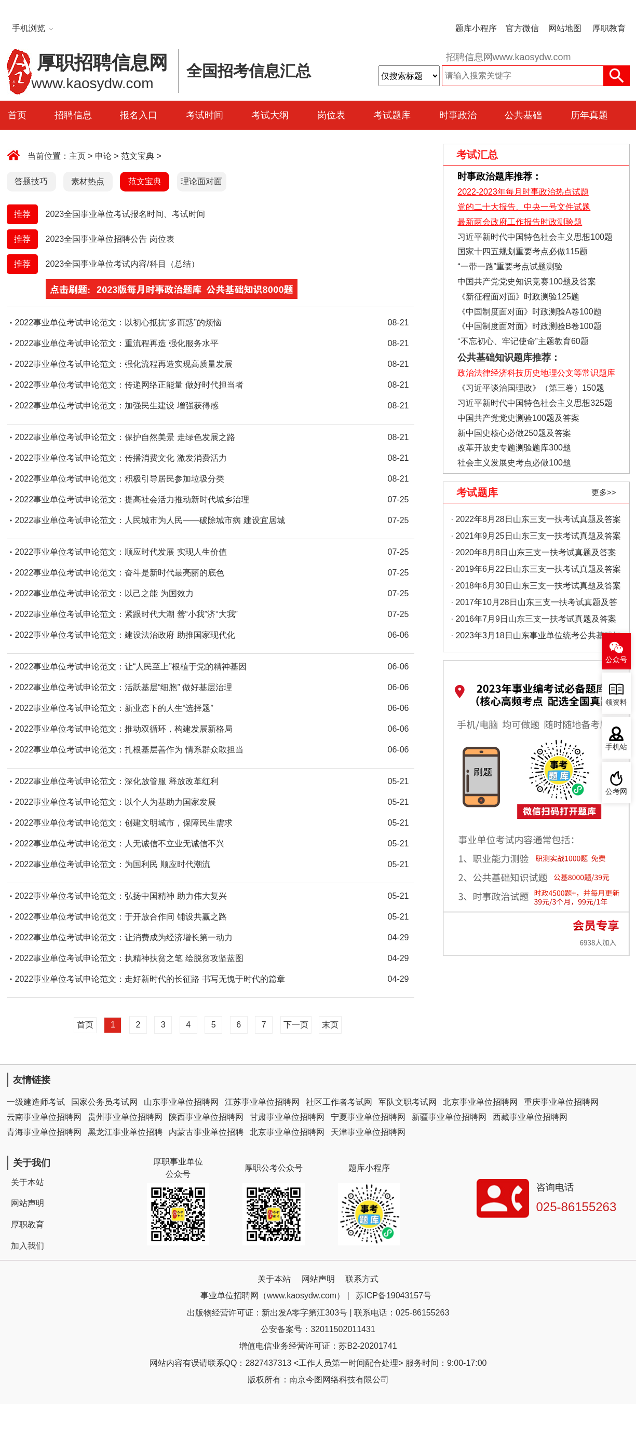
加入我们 (27, 1245)
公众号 (616, 660)
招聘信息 (73, 115)
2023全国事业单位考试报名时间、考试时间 (126, 214)
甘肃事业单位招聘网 (287, 1117)
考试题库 (392, 115)
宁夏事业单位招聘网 (368, 1117)
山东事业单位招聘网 (181, 1102)
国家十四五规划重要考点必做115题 (522, 251)
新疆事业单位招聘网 (449, 1117)
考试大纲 (270, 115)
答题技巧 (31, 181)
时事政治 (458, 115)
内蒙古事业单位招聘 (206, 1132)
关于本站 (27, 1182)
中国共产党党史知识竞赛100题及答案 (526, 281)
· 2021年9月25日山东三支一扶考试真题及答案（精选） (536, 537)
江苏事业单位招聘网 (262, 1102)
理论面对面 (201, 181)
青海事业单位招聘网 (44, 1132)
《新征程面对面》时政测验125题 (518, 296)
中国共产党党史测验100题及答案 (518, 418)
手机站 (616, 747)
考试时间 (204, 115)
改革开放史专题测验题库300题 (513, 447)
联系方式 (361, 1278)
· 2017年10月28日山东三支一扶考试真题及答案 (534, 604)
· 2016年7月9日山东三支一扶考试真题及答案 (533, 618)
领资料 (616, 702)
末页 (330, 1024)
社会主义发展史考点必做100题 (514, 462)
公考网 (616, 792)
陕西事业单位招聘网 (206, 1117)
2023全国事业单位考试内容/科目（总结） (122, 263)
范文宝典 (137, 156)
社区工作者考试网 (339, 1102)
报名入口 (138, 115)
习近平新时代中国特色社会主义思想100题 (535, 236)
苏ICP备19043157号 (393, 1295)
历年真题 (589, 115)
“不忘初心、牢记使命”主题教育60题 (522, 341)
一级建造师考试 (36, 1102)
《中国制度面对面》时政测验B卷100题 (529, 326)
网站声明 (27, 1203)
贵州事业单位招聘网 (125, 1117)
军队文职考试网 (407, 1102)
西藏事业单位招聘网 (530, 1117)
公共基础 (523, 115)
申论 (103, 156)
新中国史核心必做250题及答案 (514, 433)
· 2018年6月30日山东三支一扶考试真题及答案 (536, 585)
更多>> (603, 492)
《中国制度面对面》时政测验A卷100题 (529, 311)
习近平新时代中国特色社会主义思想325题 (535, 403)
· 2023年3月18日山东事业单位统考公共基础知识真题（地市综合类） (536, 637)
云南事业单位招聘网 (44, 1117)
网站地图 (564, 28)
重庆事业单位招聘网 (561, 1102)
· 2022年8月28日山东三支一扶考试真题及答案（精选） (536, 521)
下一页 (295, 1024)
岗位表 (331, 115)
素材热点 (87, 181)
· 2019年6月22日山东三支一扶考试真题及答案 (536, 569)
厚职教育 (609, 28)
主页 (77, 156)
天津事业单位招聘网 (368, 1132)
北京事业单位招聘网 (480, 1102)
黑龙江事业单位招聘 (125, 1132)
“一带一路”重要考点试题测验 (510, 266)
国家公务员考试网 (104, 1102)
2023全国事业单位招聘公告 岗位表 (110, 239)
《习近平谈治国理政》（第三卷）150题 (527, 387)
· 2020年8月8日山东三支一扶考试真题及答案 (533, 552)
